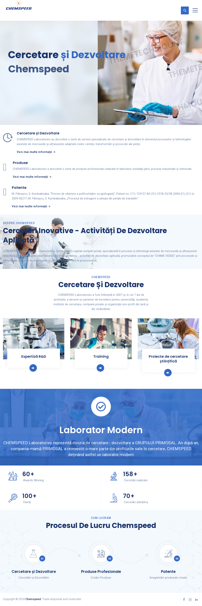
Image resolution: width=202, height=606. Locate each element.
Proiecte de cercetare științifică (168, 359)
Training (101, 356)
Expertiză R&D (33, 356)
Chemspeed (33, 599)
